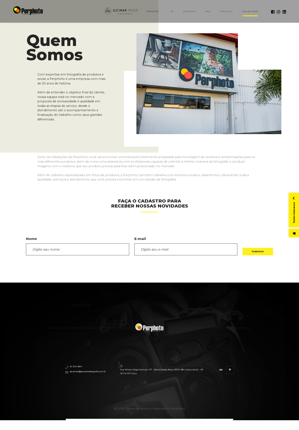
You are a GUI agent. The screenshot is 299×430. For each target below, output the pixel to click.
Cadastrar (249, 249)
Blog (184, 13)
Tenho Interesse (291, 207)
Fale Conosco (208, 13)
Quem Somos (161, 13)
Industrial (117, 13)
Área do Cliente (241, 13)
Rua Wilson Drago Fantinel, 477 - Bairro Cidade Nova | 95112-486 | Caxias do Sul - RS (179, 374)
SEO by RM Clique (161, 383)
